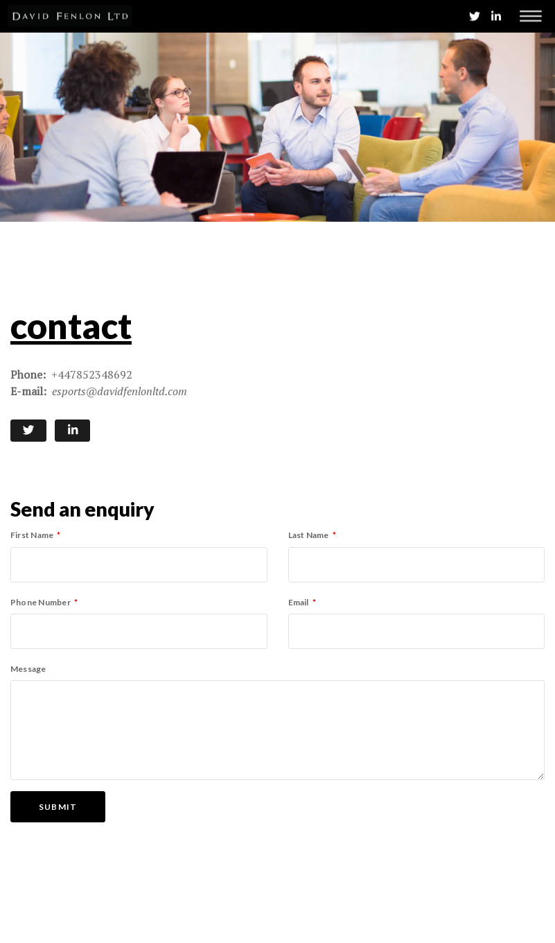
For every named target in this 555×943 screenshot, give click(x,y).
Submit (58, 807)
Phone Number (40, 602)
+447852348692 (91, 374)
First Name (31, 535)
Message (28, 669)
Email (298, 602)
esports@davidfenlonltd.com (119, 391)
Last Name (308, 535)
